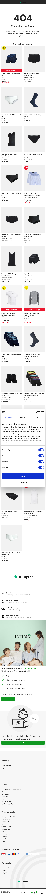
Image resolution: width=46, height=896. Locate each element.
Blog (2, 768)
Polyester (4, 836)
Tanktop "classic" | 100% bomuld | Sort (9, 155)
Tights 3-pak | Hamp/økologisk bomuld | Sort (33, 275)
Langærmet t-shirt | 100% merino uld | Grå (32, 314)
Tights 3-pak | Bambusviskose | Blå (11, 74)
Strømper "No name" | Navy (32, 115)
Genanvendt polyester (8, 834)
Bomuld (3, 831)
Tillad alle (23, 476)
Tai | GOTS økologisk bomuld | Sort (33, 155)
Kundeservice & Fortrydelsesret (11, 789)
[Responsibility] (32, 892)
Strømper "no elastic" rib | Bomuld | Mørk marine (32, 355)
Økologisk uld (5, 822)
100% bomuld (5, 829)
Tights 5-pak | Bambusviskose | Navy (11, 355)
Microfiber (4, 839)
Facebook (4, 870)
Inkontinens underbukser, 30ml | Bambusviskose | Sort (11, 394)
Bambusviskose (6, 819)
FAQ (2, 791)
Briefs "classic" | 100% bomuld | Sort (11, 194)
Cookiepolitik (5, 799)
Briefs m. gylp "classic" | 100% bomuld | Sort (33, 235)
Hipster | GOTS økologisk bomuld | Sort (31, 74)
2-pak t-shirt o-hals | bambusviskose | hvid (8, 314)
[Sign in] (24, 892)
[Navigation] (42, 892)
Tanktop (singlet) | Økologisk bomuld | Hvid (33, 512)
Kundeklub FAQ (6, 794)
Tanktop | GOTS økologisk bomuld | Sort (9, 275)
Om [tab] (38, 417)
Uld (2, 824)
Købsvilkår (4, 796)
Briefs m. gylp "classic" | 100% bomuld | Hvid (10, 553)
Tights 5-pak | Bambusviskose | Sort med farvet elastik (34, 394)
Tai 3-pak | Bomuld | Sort (9, 511)
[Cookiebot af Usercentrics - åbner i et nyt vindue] (35, 412)
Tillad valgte (23, 482)
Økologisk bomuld (6, 826)
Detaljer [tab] (23, 417)
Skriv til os (23, 743)
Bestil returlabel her (7, 804)
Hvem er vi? (5, 868)
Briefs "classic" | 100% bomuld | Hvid (11, 115)
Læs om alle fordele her (24, 694)
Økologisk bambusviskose (9, 817)
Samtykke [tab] (8, 417)
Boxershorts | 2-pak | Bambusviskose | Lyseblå (32, 194)
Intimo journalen (6, 765)
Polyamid (4, 841)
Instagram (4, 873)
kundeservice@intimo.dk (17, 738)
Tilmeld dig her (8, 699)
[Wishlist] (28, 892)
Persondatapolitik (6, 801)
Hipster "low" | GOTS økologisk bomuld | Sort (11, 235)
